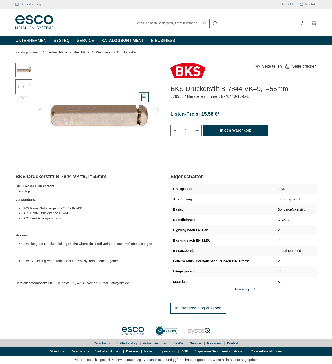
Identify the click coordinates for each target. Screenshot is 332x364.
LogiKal (179, 343)
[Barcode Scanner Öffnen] (204, 23)
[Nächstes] (158, 110)
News (148, 351)
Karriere (132, 351)
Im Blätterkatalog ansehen (198, 308)
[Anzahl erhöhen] (197, 130)
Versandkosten (154, 360)
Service (196, 343)
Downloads (102, 343)
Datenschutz (80, 351)
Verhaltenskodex (108, 351)
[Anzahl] (186, 130)
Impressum (167, 351)
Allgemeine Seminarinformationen (220, 351)
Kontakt (232, 343)
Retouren (214, 343)
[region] (88, 110)
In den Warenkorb (235, 130)
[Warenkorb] (313, 23)
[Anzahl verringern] (174, 130)
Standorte (57, 351)
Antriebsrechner (155, 343)
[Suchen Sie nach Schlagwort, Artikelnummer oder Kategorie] (165, 23)
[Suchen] (214, 23)
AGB (185, 351)
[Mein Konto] (303, 23)
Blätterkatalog (127, 343)
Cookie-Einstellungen (266, 351)
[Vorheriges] (40, 110)
